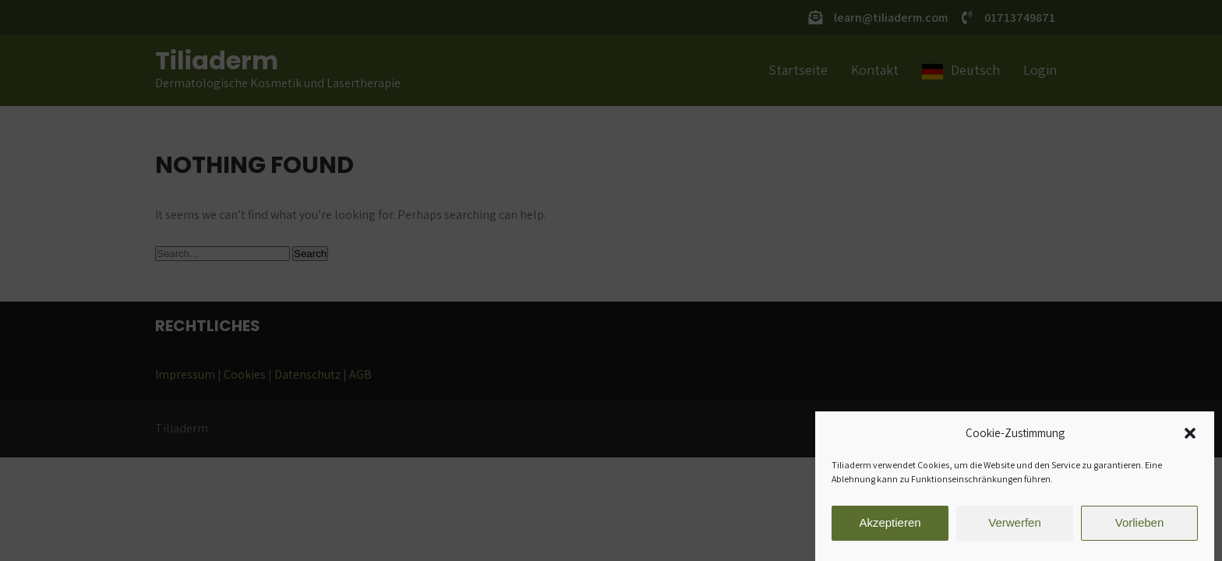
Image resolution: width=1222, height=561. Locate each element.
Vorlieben (1139, 524)
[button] (1190, 435)
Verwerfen (1014, 524)
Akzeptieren (889, 524)
